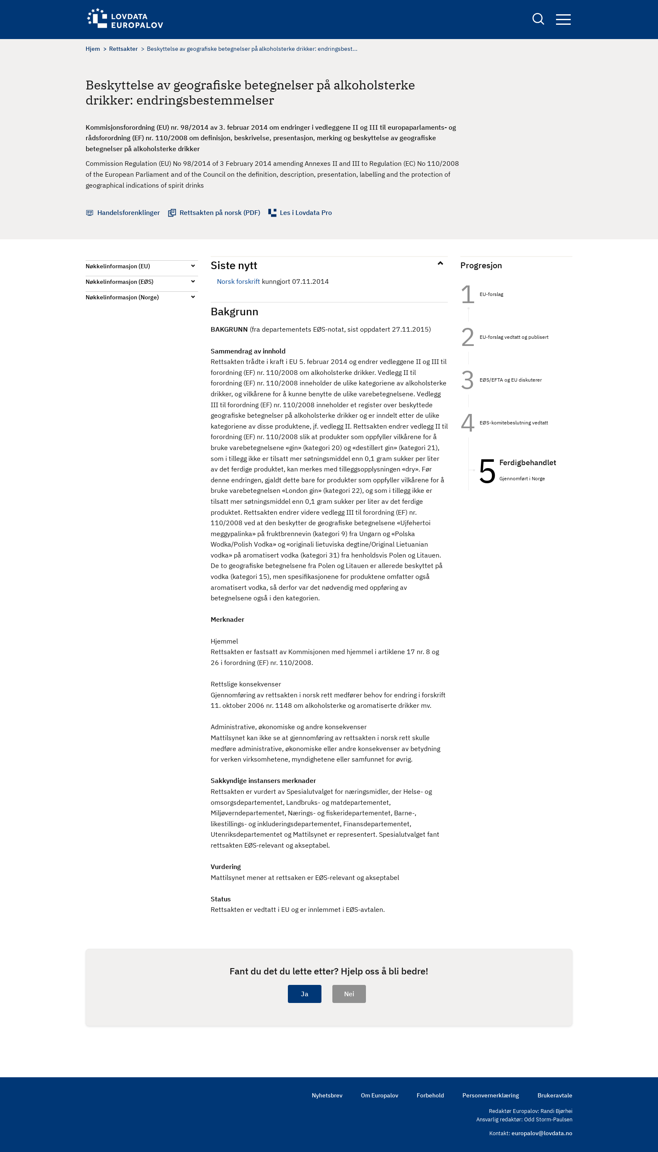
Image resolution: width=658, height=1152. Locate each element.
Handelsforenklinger (128, 212)
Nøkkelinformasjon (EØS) (120, 281)
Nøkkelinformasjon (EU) (118, 266)
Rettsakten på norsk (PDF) (220, 212)
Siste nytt (234, 265)
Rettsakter (123, 48)
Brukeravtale (555, 1095)
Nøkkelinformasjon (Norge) (122, 297)
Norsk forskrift (238, 281)
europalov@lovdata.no (542, 1133)
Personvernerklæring (490, 1095)
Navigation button (563, 20)
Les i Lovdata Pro (306, 212)
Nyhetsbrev (327, 1095)
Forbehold (430, 1095)
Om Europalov (379, 1095)
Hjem (93, 48)
